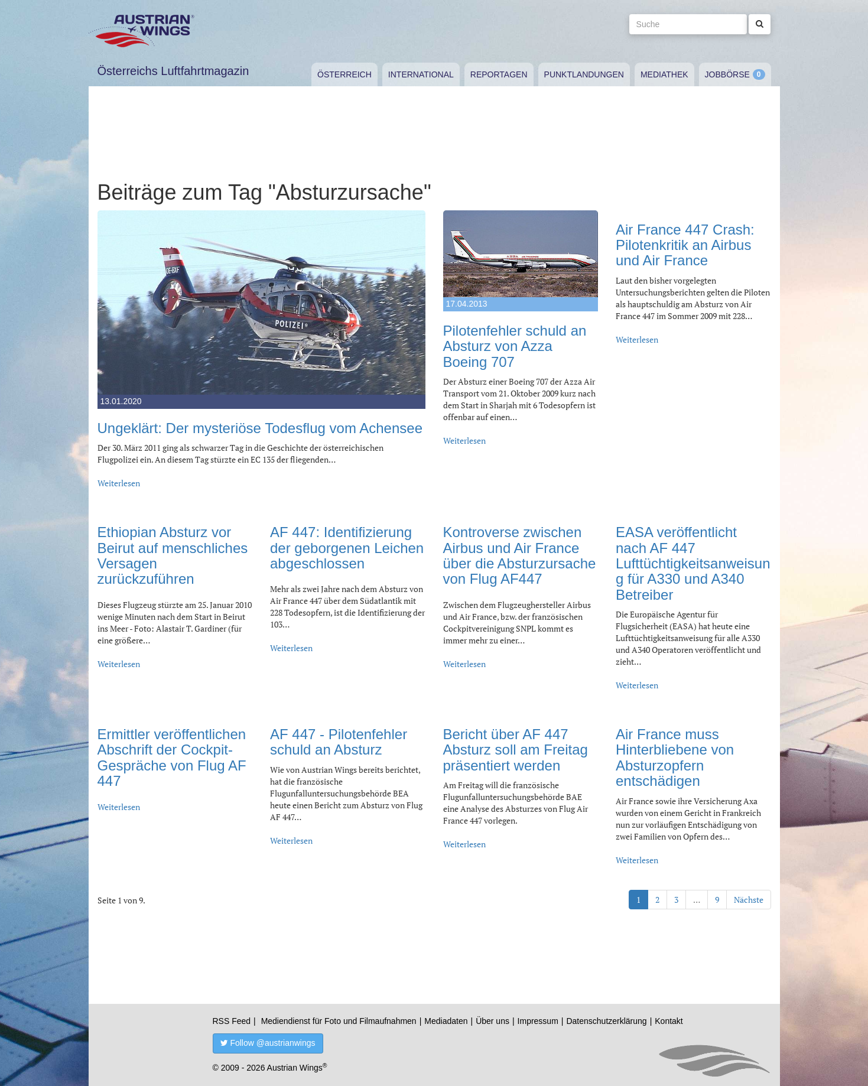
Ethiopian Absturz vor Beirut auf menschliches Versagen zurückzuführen (172, 555)
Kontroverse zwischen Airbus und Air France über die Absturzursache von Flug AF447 (519, 555)
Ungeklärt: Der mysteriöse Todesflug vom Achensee (260, 428)
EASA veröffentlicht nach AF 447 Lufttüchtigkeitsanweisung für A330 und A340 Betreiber (693, 563)
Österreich (344, 74)
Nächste (748, 899)
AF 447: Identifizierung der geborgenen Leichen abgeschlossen (347, 547)
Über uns (492, 1021)
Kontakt (668, 1021)
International (421, 74)
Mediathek (664, 74)
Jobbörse (727, 74)
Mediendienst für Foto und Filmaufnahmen (339, 1021)
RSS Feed (232, 1021)
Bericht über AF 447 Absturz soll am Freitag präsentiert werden (515, 749)
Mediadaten (445, 1021)
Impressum (538, 1021)
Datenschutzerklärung (606, 1021)
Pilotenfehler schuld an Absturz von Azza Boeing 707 (515, 346)
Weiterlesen (118, 483)
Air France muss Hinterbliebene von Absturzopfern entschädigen (675, 757)
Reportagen (499, 74)
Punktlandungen (584, 74)
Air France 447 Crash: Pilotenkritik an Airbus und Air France (685, 245)
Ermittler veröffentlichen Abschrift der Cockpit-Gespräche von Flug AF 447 (171, 757)
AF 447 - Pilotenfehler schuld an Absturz (338, 741)
